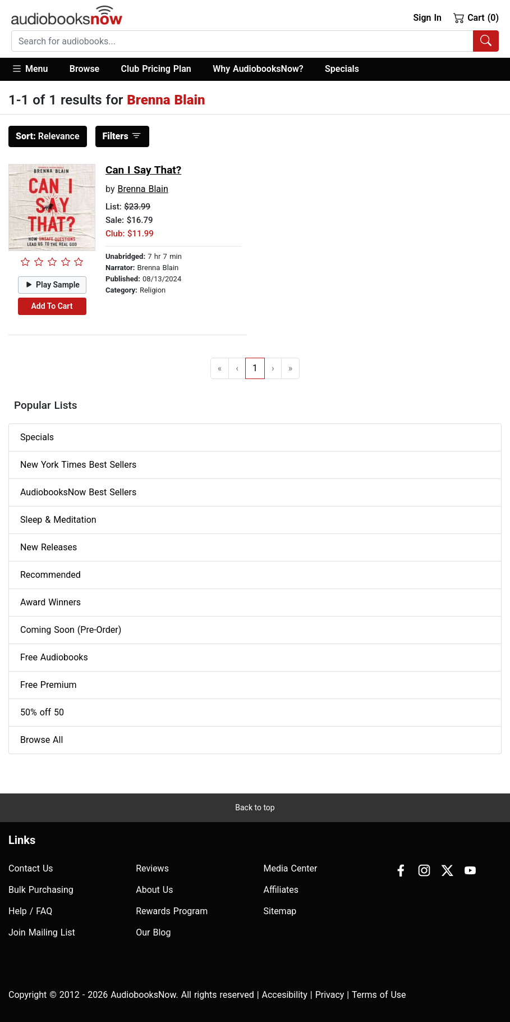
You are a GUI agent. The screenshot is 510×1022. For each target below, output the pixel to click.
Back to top (254, 807)
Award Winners (50, 602)
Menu (29, 68)
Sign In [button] (427, 17)
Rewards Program (172, 911)
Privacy (329, 994)
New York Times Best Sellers (78, 464)
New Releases (48, 547)
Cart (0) (476, 17)
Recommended (50, 574)
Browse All (41, 739)
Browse (84, 68)
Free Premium (48, 684)
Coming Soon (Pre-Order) (70, 629)
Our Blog (153, 932)
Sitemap (280, 911)
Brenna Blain (142, 189)
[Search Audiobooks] (486, 41)
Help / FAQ (30, 911)
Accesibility (284, 994)
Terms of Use (379, 994)
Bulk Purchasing (40, 889)
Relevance (48, 136)
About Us (154, 889)
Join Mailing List (41, 932)
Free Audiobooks (54, 657)
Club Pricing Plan (156, 68)
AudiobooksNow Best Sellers (78, 492)
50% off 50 (42, 712)
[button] (35, 69)
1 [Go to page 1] (255, 368)
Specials (342, 68)
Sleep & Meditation (58, 519)
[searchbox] (242, 41)
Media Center (291, 868)
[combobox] (255, 41)
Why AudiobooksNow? (258, 68)
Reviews (152, 868)
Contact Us (30, 868)
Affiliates (281, 889)
